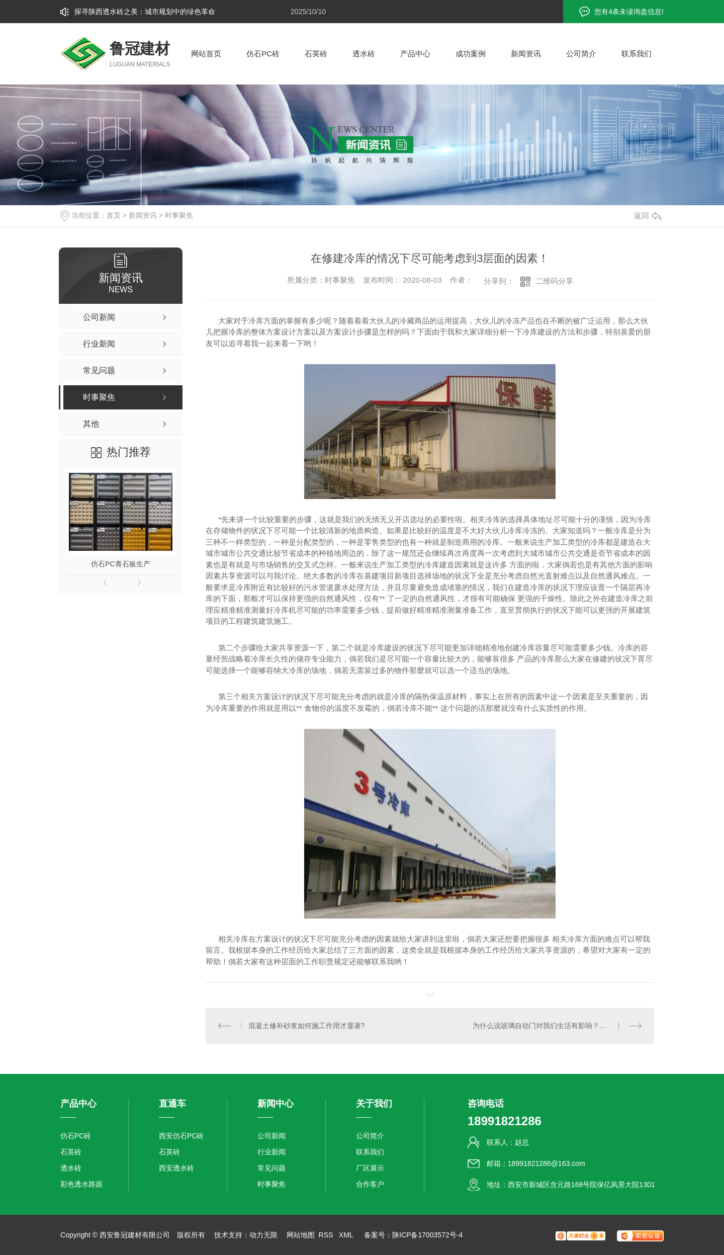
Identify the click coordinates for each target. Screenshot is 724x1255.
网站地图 (301, 1235)
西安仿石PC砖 (181, 1136)
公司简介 (581, 53)
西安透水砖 (176, 1168)
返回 (647, 215)
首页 (114, 215)
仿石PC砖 (263, 53)
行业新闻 (271, 1152)
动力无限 (263, 1235)
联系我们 (636, 53)
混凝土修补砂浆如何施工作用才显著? (306, 1026)
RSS (327, 1235)
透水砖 (363, 53)
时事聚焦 (179, 215)
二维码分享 (554, 281)
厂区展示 (370, 1168)
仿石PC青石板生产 (120, 564)
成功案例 (471, 53)
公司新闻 (271, 1136)
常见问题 (271, 1168)
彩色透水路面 (81, 1184)
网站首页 (206, 53)
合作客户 (370, 1184)
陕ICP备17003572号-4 (427, 1235)
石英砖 (316, 53)
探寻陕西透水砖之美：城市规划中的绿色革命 (144, 12)
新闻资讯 (526, 53)
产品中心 (415, 53)
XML (347, 1235)
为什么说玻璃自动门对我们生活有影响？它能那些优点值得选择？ (557, 1026)
